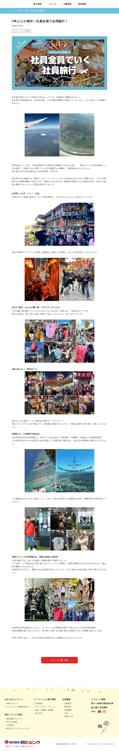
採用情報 (82, 4)
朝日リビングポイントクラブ (18, 728)
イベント (16, 31)
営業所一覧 (68, 716)
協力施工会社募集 (99, 707)
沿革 (66, 713)
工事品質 (10, 725)
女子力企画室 (12, 722)
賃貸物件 (39, 703)
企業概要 (67, 710)
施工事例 (37, 4)
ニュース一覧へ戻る (59, 660)
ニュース (52, 4)
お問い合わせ (105, 4)
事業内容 (67, 707)
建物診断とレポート (15, 719)
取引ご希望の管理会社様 (102, 703)
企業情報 (67, 4)
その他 (27, 31)
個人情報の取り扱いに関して (66, 744)
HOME (4, 10)
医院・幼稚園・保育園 (44, 710)
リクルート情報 (98, 699)
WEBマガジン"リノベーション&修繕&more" (17, 705)
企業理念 (67, 703)
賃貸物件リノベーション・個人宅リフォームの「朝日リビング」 (16, 4)
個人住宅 (39, 713)
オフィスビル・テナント (45, 707)
